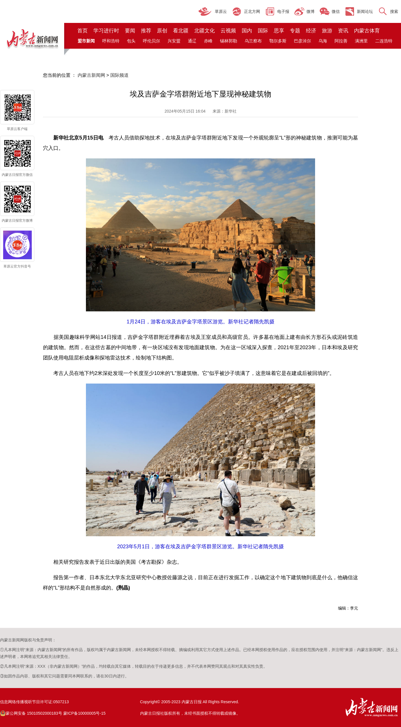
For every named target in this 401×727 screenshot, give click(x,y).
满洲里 (361, 40)
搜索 (394, 11)
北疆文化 (204, 31)
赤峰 (208, 40)
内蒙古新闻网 (91, 75)
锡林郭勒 (228, 40)
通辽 (192, 40)
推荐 (146, 31)
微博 (310, 11)
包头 (131, 40)
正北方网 (252, 11)
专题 (295, 31)
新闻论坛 (365, 11)
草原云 (221, 11)
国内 (247, 31)
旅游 (327, 31)
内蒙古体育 (367, 31)
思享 (279, 31)
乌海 (323, 40)
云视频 (228, 31)
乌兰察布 (253, 40)
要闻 (130, 31)
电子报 (283, 11)
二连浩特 (383, 40)
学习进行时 (106, 31)
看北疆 (180, 31)
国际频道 (119, 75)
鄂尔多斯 (277, 40)
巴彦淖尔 (302, 40)
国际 (263, 31)
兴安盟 (174, 40)
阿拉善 (341, 40)
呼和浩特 (110, 40)
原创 (162, 31)
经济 (311, 31)
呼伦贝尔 (151, 40)
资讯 (343, 31)
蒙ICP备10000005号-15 (84, 713)
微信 (336, 11)
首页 (82, 31)
